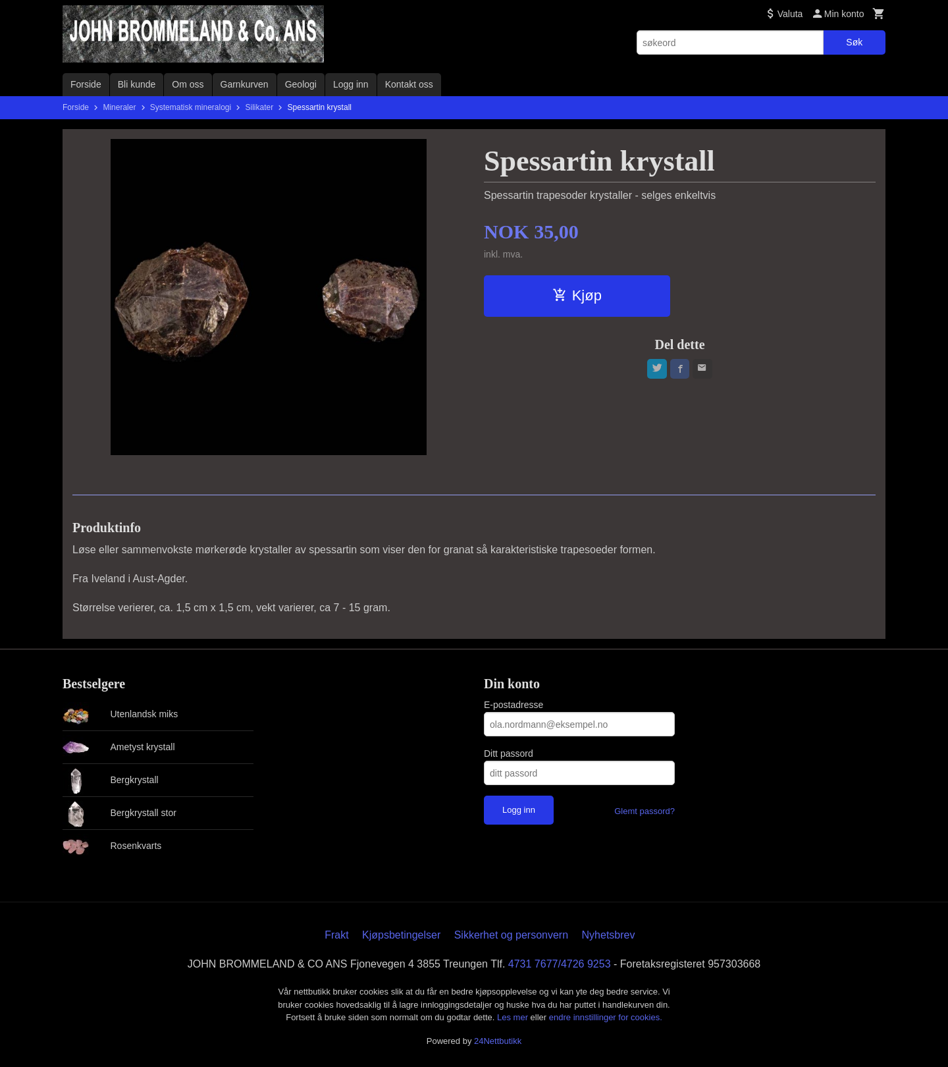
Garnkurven (245, 84)
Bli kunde (137, 84)
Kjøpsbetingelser (401, 935)
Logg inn (351, 84)
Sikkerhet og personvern (511, 935)
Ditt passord (508, 753)
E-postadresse (513, 704)
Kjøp (577, 295)
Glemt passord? (644, 811)
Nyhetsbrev (608, 935)
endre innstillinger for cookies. (605, 1017)
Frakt (336, 935)
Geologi (301, 84)
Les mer (514, 1017)
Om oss (187, 84)
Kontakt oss (409, 84)
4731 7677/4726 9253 (559, 964)
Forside (85, 84)
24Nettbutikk (497, 1041)
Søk (854, 42)
